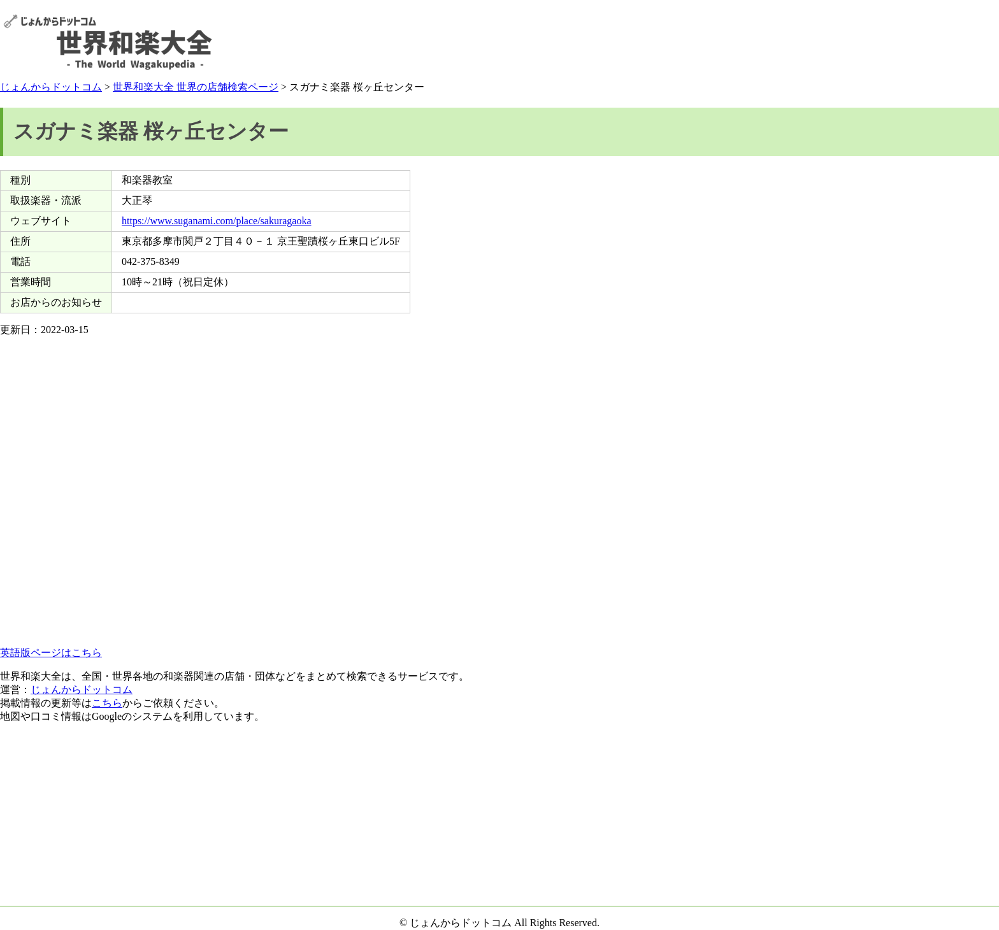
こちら (107, 703)
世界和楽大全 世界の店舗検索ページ (195, 87)
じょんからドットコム (51, 87)
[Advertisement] (764, 42)
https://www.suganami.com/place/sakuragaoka (217, 220)
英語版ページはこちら (51, 652)
